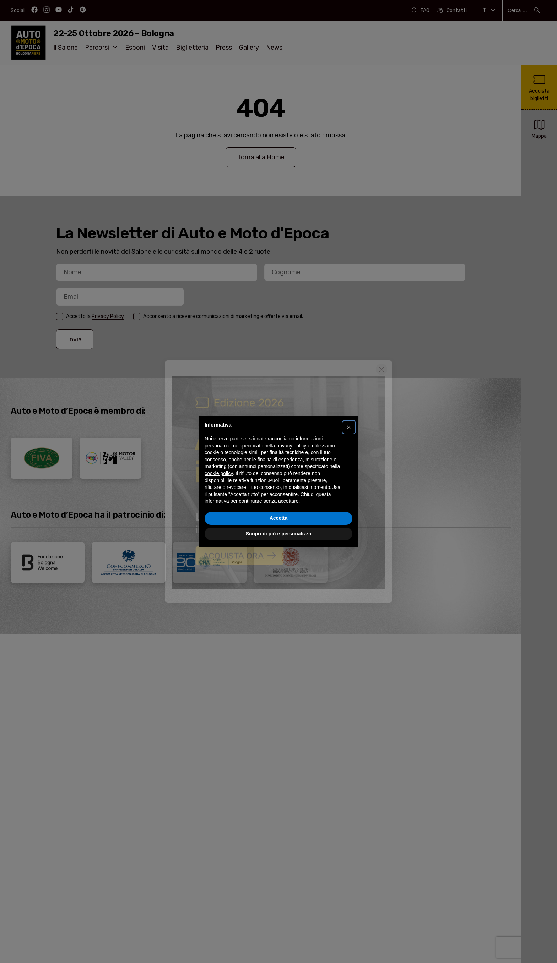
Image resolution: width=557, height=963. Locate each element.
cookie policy (219, 473)
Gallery (249, 47)
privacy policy (291, 446)
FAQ (420, 10)
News (274, 47)
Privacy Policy (108, 316)
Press (224, 47)
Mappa (539, 128)
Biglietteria (192, 47)
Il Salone (65, 47)
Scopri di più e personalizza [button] (278, 533)
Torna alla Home (261, 157)
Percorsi (101, 47)
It (488, 10)
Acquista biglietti (539, 86)
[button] (349, 427)
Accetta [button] (279, 518)
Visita (160, 47)
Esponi (135, 47)
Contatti (452, 10)
